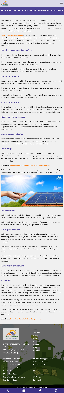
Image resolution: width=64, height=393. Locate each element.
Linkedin (37, 378)
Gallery (36, 345)
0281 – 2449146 (40, 363)
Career (36, 335)
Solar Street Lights (10, 378)
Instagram (38, 369)
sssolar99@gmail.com (43, 357)
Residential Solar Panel (11, 357)
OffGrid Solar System (11, 372)
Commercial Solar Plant (12, 366)
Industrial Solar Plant (10, 360)
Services (36, 332)
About (35, 329)
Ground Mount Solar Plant (12, 363)
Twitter (37, 375)
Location (36, 351)
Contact (36, 342)
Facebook (38, 366)
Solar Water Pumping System (14, 375)
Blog (35, 348)
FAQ (35, 338)
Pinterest (38, 372)
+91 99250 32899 (40, 360)
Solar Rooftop (8, 369)
